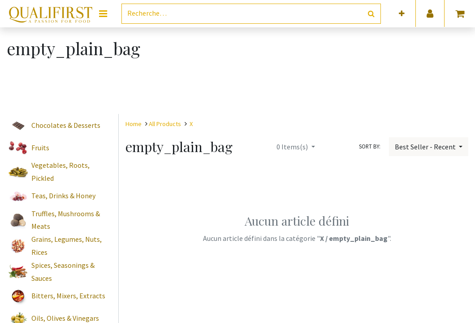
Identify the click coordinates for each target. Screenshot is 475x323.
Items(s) (292, 146)
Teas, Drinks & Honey (63, 195)
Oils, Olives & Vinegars (65, 318)
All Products (165, 124)
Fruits (40, 147)
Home (133, 124)
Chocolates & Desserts (65, 125)
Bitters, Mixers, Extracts (68, 295)
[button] (402, 14)
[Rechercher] (371, 13)
